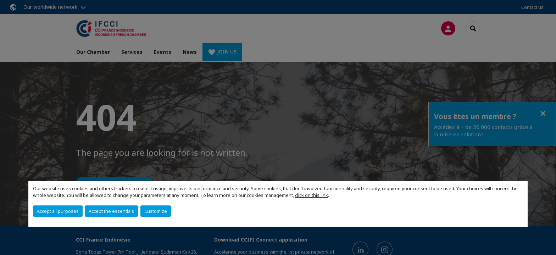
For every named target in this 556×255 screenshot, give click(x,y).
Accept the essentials (111, 211)
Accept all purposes (58, 211)
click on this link (311, 195)
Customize (155, 211)
